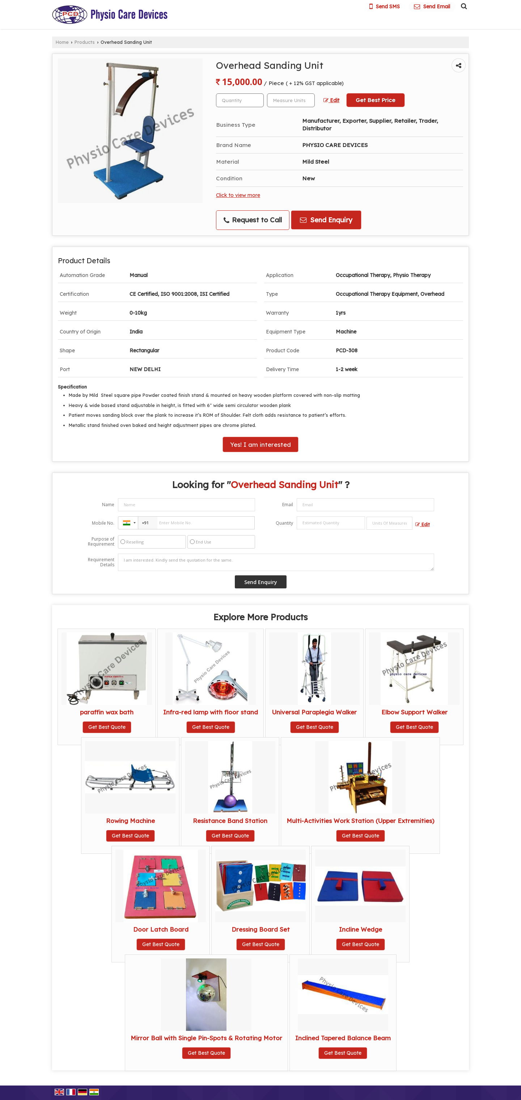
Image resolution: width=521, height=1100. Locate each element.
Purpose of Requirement (101, 542)
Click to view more (238, 195)
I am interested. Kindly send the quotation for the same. (276, 562)
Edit (331, 100)
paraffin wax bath (107, 712)
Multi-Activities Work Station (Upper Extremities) (360, 820)
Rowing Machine (130, 820)
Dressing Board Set (261, 929)
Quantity (284, 523)
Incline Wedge (360, 929)
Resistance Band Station (230, 820)
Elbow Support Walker (414, 712)
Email (287, 504)
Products (85, 42)
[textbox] (291, 100)
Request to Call (253, 220)
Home (62, 42)
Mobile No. (103, 523)
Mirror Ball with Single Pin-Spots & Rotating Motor (206, 1038)
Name (108, 504)
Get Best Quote (107, 727)
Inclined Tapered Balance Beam (343, 1038)
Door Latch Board (161, 929)
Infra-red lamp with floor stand (210, 712)
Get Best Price (375, 100)
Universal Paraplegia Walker (314, 712)
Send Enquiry (326, 220)
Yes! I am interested (260, 444)
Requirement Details (101, 562)
